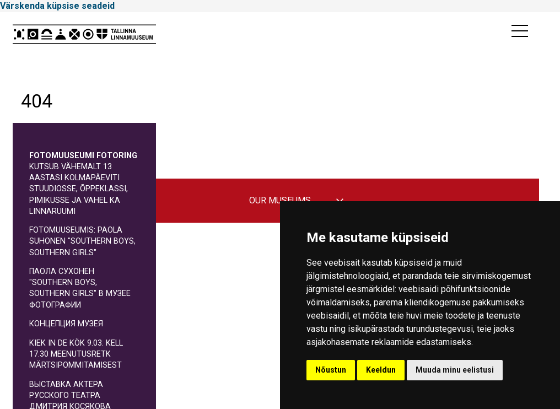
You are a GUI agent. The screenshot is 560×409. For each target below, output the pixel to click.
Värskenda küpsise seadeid (57, 6)
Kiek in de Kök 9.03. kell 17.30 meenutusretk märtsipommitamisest (76, 354)
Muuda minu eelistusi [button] (455, 369)
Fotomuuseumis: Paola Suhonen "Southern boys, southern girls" (82, 241)
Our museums (280, 200)
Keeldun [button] (381, 369)
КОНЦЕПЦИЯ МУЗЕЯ (66, 324)
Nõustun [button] (330, 369)
